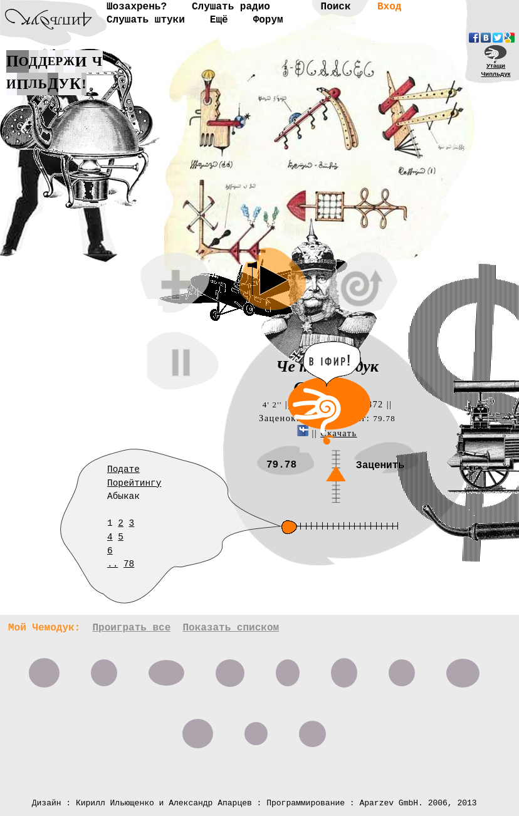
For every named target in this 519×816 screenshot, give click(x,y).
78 (128, 564)
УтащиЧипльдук (496, 69)
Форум (268, 20)
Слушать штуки (146, 20)
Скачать (338, 433)
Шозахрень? (137, 7)
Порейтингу (134, 483)
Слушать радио (231, 7)
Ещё (219, 20)
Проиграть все (131, 628)
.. (112, 564)
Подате (123, 469)
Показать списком (230, 628)
